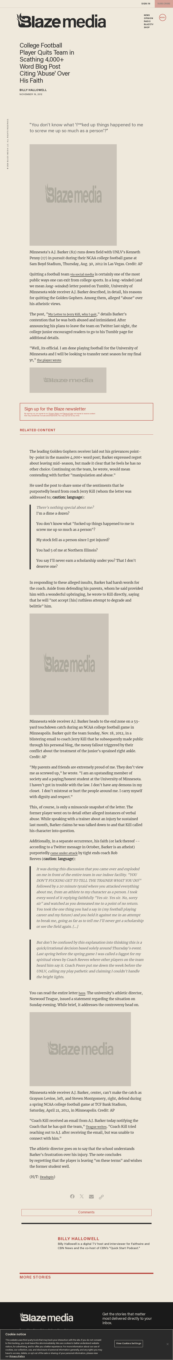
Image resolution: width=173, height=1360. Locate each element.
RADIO (147, 21)
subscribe (163, 4)
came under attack (65, 853)
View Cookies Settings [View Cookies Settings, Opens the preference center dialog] (128, 1344)
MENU (162, 17)
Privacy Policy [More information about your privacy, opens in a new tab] (17, 1356)
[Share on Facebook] (70, 1197)
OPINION (148, 18)
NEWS (147, 15)
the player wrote (50, 360)
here (82, 993)
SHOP (147, 28)
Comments (86, 1213)
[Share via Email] (92, 1197)
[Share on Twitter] (81, 1197)
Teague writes (97, 1126)
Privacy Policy (54, 414)
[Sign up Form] (125, 411)
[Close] (167, 1344)
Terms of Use (68, 414)
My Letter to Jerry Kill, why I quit (75, 314)
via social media (83, 274)
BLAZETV (148, 25)
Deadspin (47, 1177)
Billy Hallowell (37, 91)
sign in (145, 4)
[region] (86, 1344)
